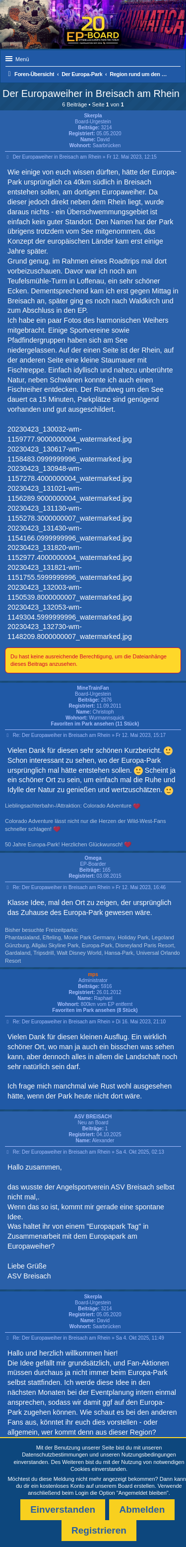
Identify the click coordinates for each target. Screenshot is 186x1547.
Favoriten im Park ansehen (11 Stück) (95, 724)
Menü (22, 59)
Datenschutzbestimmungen (55, 1454)
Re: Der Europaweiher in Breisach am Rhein (62, 735)
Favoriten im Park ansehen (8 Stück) (94, 1010)
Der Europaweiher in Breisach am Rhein (91, 93)
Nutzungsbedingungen (149, 1454)
